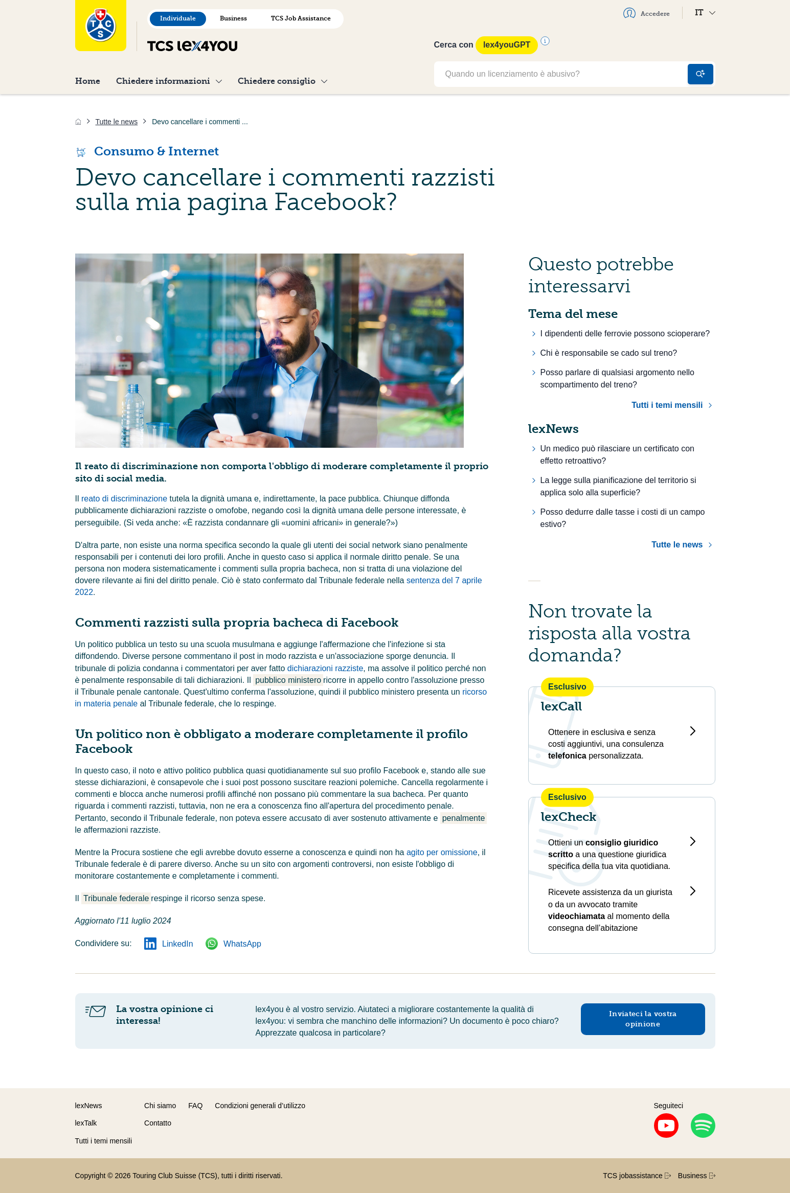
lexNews (88, 1106)
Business (233, 18)
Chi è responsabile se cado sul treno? (609, 353)
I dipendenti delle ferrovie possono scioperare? (625, 333)
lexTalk (86, 1123)
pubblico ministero (288, 680)
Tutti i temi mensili (667, 405)
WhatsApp (233, 943)
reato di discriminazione (125, 498)
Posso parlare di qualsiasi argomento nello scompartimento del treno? (617, 378)
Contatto (157, 1123)
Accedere (646, 13)
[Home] (78, 122)
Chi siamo (160, 1106)
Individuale (178, 18)
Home (87, 81)
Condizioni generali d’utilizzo (260, 1106)
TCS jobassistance (637, 1176)
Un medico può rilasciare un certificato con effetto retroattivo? (617, 454)
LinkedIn (168, 943)
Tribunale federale (116, 898)
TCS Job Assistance (301, 18)
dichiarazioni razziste (325, 668)
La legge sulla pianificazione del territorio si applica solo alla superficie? (618, 486)
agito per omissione (442, 852)
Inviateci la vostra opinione (643, 1019)
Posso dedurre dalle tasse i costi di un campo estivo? (622, 518)
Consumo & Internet (147, 151)
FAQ (195, 1106)
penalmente (463, 818)
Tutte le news (677, 544)
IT (705, 12)
